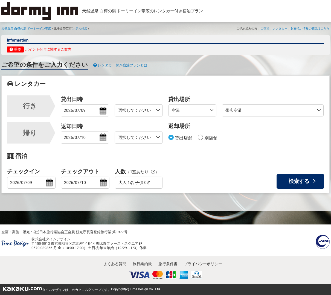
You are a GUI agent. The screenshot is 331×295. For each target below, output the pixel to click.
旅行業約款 (142, 264)
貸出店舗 (183, 138)
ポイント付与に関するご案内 (48, 49)
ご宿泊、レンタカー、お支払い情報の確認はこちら (295, 28)
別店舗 (210, 138)
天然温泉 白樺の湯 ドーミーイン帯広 (26, 28)
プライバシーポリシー (203, 264)
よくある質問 (114, 264)
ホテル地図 (80, 28)
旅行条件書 (168, 264)
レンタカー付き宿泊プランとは (120, 65)
